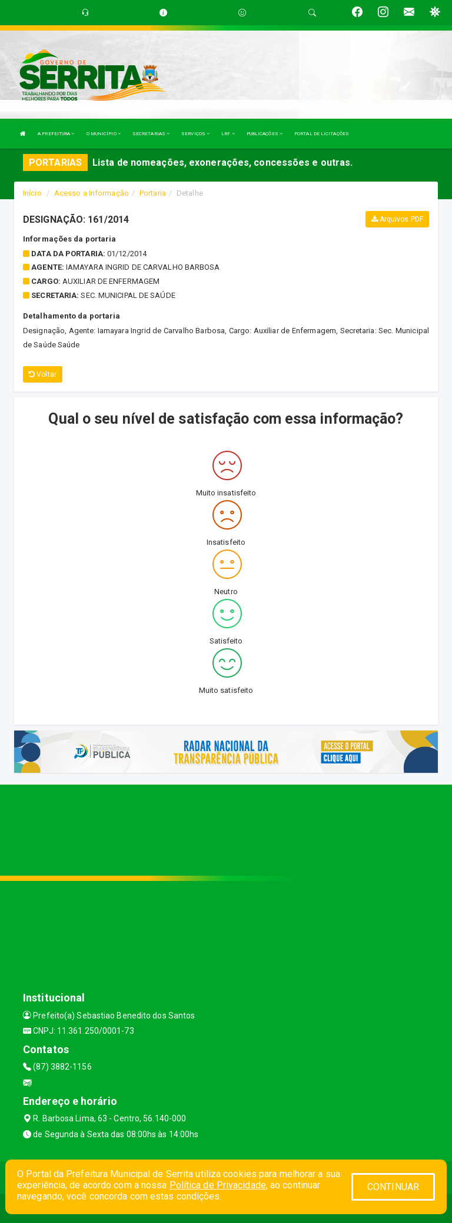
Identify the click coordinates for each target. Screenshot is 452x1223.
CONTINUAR (393, 1186)
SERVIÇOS (195, 133)
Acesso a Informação (91, 193)
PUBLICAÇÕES (264, 133)
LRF (228, 133)
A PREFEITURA (56, 133)
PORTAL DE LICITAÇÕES (321, 133)
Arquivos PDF (397, 219)
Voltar (42, 374)
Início (32, 193)
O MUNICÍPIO (104, 133)
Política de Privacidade (218, 1185)
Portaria (152, 193)
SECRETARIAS (151, 133)
